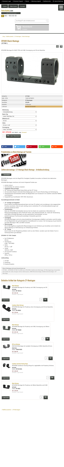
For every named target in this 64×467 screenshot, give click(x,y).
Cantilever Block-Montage (18, 305)
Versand (24, 132)
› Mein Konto (13, 6)
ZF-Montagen (16, 409)
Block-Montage (15, 285)
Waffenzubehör (6, 409)
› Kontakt (22, 6)
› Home (4, 6)
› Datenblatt (6, 175)
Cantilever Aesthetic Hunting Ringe (20, 363)
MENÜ (61, 8)
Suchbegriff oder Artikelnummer (25, 21)
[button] (7, 146)
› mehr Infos (6, 300)
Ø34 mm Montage (16, 344)
